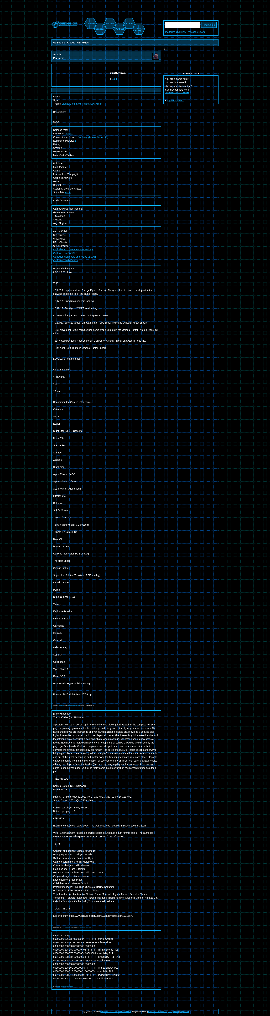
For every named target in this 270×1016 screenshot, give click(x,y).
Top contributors (175, 100)
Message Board (196, 32)
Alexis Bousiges (67, 927)
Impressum (184, 1012)
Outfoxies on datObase (65, 260)
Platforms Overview (175, 32)
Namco (69, 133)
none (68, 192)
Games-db (59, 42)
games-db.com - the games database (115, 1012)
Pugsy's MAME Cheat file (65, 986)
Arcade (71, 42)
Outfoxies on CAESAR (65, 253)
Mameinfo (61, 705)
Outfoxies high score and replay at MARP (75, 256)
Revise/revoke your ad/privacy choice (163, 1012)
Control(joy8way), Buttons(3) (93, 137)
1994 (114, 78)
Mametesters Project (73, 705)
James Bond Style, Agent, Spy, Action (82, 103)
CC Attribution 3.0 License (85, 927)
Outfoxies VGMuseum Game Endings (73, 249)
